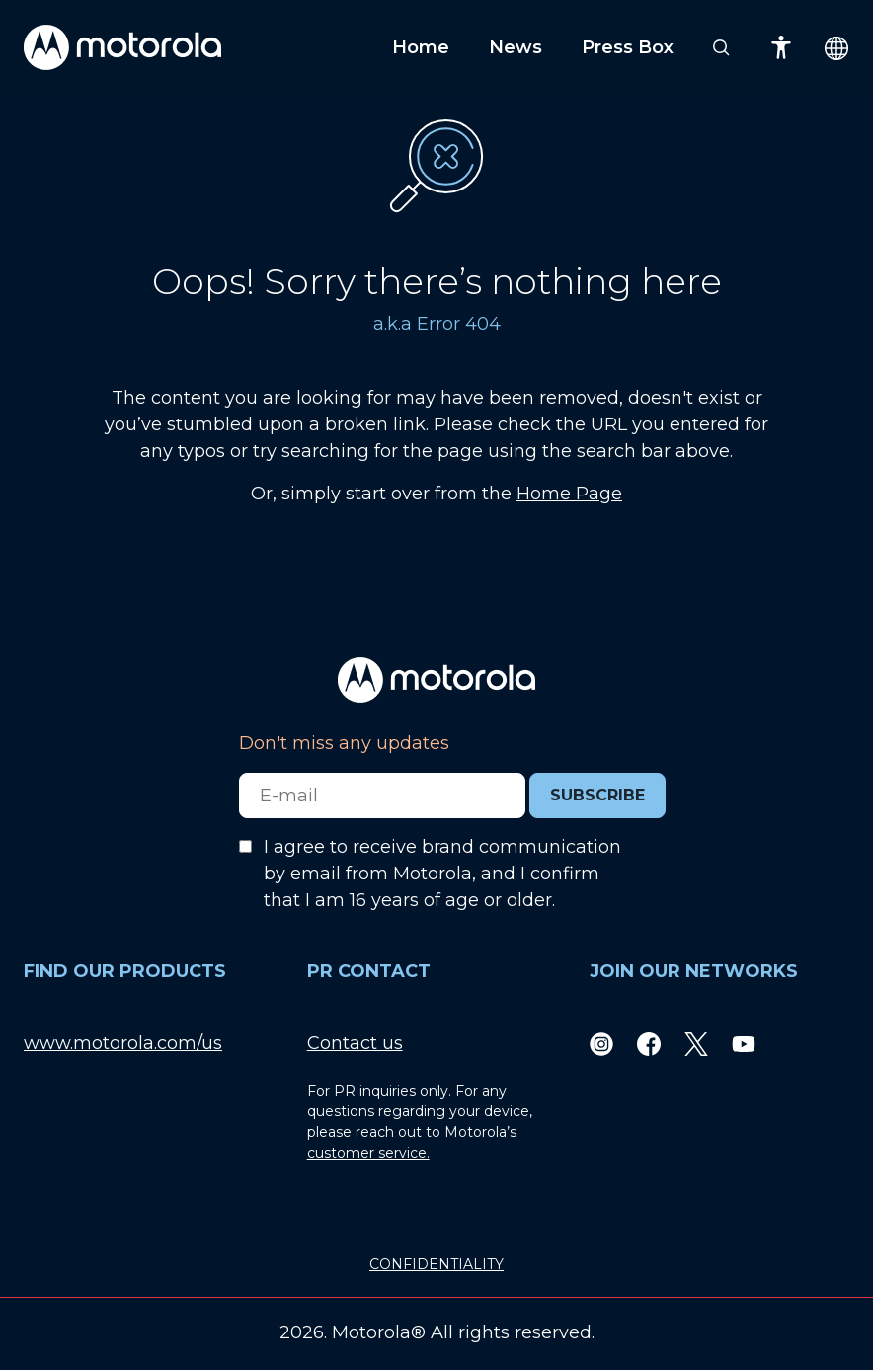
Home (420, 47)
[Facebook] (649, 1043)
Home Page (569, 493)
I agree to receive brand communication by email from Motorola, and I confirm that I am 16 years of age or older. (442, 873)
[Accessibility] (781, 47)
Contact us (355, 1043)
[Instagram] (601, 1043)
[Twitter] (696, 1043)
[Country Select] (837, 48)
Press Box (628, 47)
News (515, 47)
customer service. (368, 1153)
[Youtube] (743, 1043)
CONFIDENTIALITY (436, 1264)
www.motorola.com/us (123, 1043)
